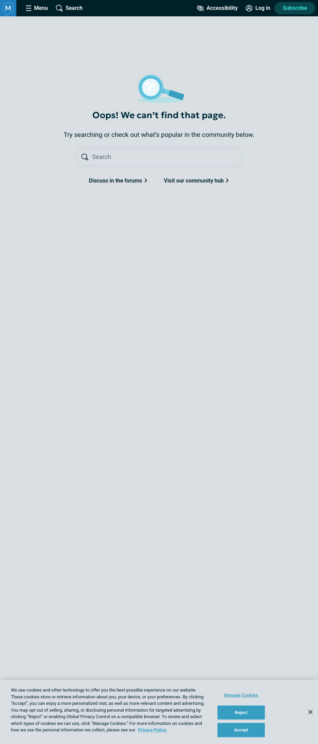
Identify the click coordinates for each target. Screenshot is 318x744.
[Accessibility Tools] (217, 8)
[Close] (310, 712)
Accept (241, 729)
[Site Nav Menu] (37, 8)
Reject (241, 712)
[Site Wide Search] (69, 8)
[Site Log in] (258, 8)
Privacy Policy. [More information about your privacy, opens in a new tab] (152, 729)
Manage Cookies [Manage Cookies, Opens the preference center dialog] (241, 695)
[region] (159, 712)
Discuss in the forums (118, 180)
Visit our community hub (196, 180)
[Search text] (166, 157)
